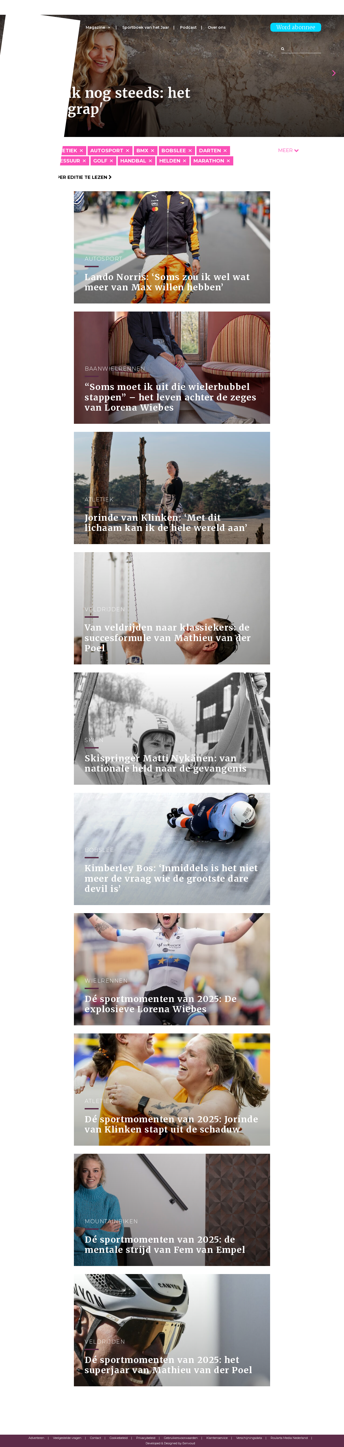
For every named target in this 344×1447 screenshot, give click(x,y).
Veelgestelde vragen (67, 1438)
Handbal (133, 161)
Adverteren (36, 1438)
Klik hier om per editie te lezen (67, 177)
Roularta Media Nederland (289, 1438)
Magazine (95, 27)
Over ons (217, 27)
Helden (169, 161)
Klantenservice (217, 1438)
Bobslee (174, 151)
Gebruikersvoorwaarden (181, 1438)
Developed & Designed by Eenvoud (170, 1443)
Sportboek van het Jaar (145, 27)
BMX (142, 151)
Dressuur (66, 161)
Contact (95, 1438)
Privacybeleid (145, 1438)
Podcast (188, 27)
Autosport (106, 151)
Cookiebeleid (119, 1438)
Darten (210, 151)
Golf (100, 161)
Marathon (209, 161)
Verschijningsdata (249, 1438)
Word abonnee (295, 27)
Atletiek (64, 151)
